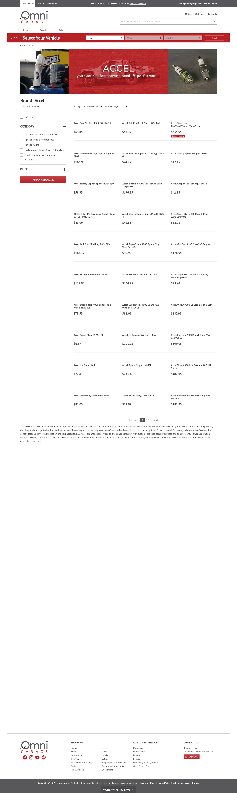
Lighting (105, 755)
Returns (136, 755)
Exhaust (105, 748)
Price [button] (24, 170)
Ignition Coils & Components (39, 140)
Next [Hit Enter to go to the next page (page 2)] (157, 707)
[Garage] (200, 15)
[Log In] (212, 14)
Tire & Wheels (77, 769)
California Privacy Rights (185, 782)
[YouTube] (37, 758)
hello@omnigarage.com (191, 4)
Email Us (191, 756)
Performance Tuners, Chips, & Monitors (44, 150)
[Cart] (188, 14)
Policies (136, 758)
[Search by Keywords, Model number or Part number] (166, 22)
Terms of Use (147, 782)
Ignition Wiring (32, 145)
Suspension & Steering (81, 762)
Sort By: (77, 107)
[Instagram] (31, 758)
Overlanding (107, 769)
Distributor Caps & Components (41, 135)
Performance (76, 755)
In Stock (29, 118)
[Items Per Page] (124, 107)
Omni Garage (28, 4)
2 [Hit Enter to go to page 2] (148, 707)
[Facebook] (24, 758)
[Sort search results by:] (92, 107)
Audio (104, 751)
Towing (74, 766)
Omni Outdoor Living (47, 4)
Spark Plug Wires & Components (41, 155)
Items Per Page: (112, 107)
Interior (74, 751)
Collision (106, 758)
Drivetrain (75, 758)
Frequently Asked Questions (146, 762)
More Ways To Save (118, 790)
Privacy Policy (163, 782)
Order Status (139, 751)
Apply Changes (43, 181)
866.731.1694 (210, 4)
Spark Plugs (31, 161)
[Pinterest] (44, 758)
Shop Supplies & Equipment (115, 762)
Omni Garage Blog (141, 766)
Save (215, 38)
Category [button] (27, 127)
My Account (138, 748)
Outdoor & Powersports (113, 766)
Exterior (74, 748)
